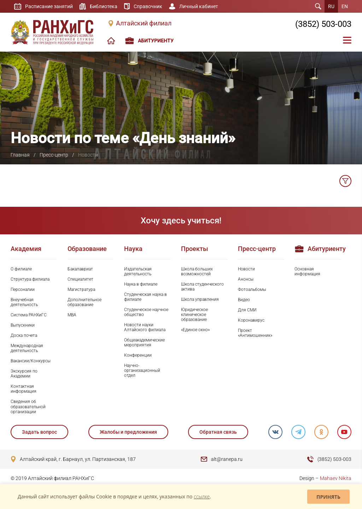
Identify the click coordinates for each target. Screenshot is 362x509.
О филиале (21, 269)
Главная (20, 154)
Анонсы (245, 279)
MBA (72, 314)
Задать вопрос (39, 432)
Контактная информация (23, 389)
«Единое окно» (195, 329)
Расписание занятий (49, 6)
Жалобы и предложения (128, 432)
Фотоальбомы (252, 289)
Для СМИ (247, 310)
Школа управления (200, 299)
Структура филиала (30, 279)
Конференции (138, 355)
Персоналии (23, 289)
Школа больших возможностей (197, 271)
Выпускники (23, 325)
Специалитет (80, 279)
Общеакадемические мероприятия (144, 342)
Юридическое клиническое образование (194, 314)
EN (344, 6)
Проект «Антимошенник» (255, 333)
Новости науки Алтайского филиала (144, 327)
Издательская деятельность (138, 271)
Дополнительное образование (84, 302)
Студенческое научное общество (146, 312)
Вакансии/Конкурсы (31, 360)
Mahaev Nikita (335, 478)
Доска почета (24, 335)
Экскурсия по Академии (24, 374)
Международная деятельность (27, 348)
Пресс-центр (54, 154)
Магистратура (81, 289)
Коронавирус (251, 320)
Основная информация (307, 271)
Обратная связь (218, 432)
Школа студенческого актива (202, 287)
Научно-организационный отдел (142, 370)
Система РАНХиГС (29, 314)
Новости (246, 269)
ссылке (202, 496)
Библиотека (103, 6)
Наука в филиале (140, 284)
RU (331, 6)
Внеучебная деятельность (24, 302)
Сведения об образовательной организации (28, 406)
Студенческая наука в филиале (145, 297)
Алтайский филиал (143, 23)
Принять (328, 496)
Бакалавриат (80, 269)
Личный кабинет (198, 6)
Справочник (148, 6)
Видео (244, 299)
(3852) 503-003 (323, 24)
